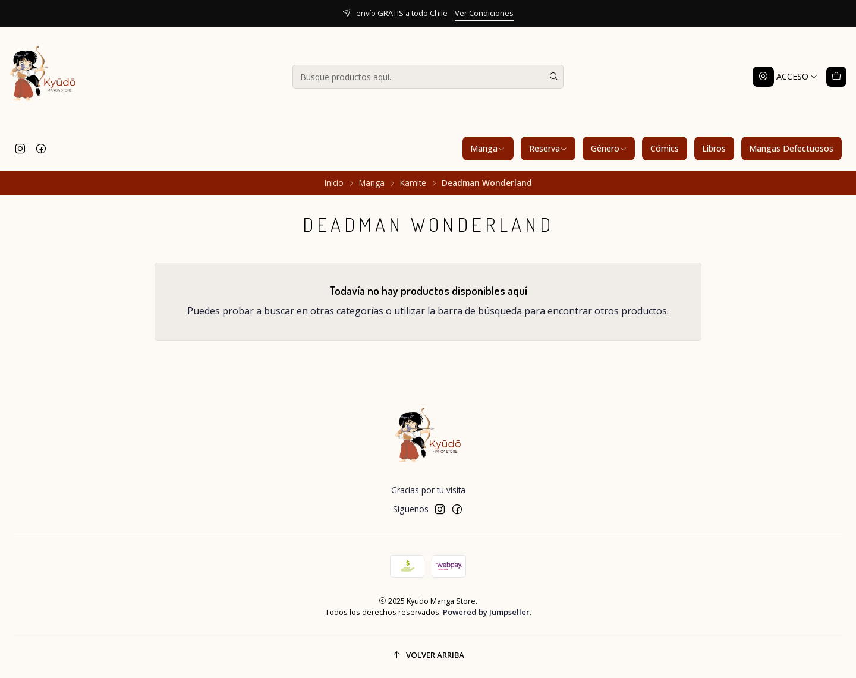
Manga (487, 148)
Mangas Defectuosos (791, 148)
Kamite (413, 183)
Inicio (334, 183)
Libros (714, 148)
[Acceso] (785, 76)
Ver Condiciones (484, 13)
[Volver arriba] (428, 656)
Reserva (548, 148)
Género (609, 148)
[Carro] (836, 76)
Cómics (664, 148)
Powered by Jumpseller (486, 612)
